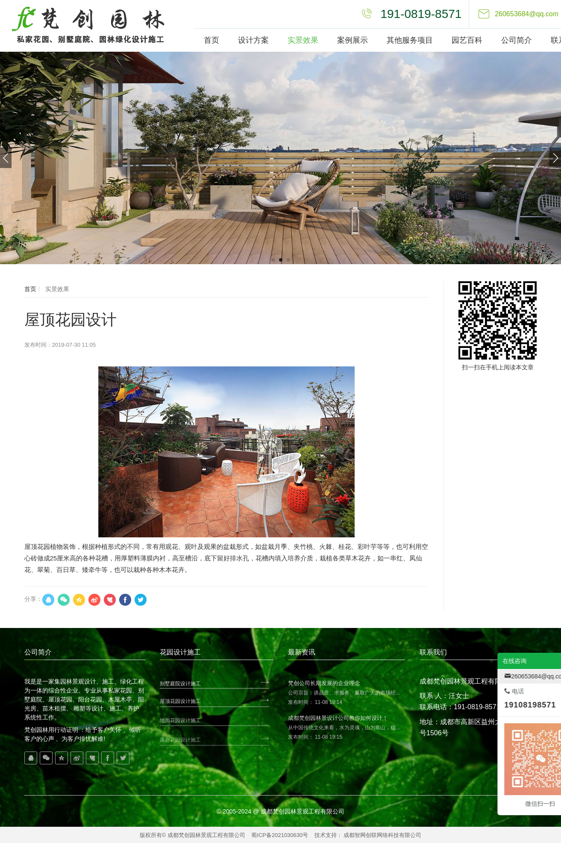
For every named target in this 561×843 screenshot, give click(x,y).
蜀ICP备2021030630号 (279, 835)
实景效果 (56, 289)
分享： (33, 598)
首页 (30, 289)
